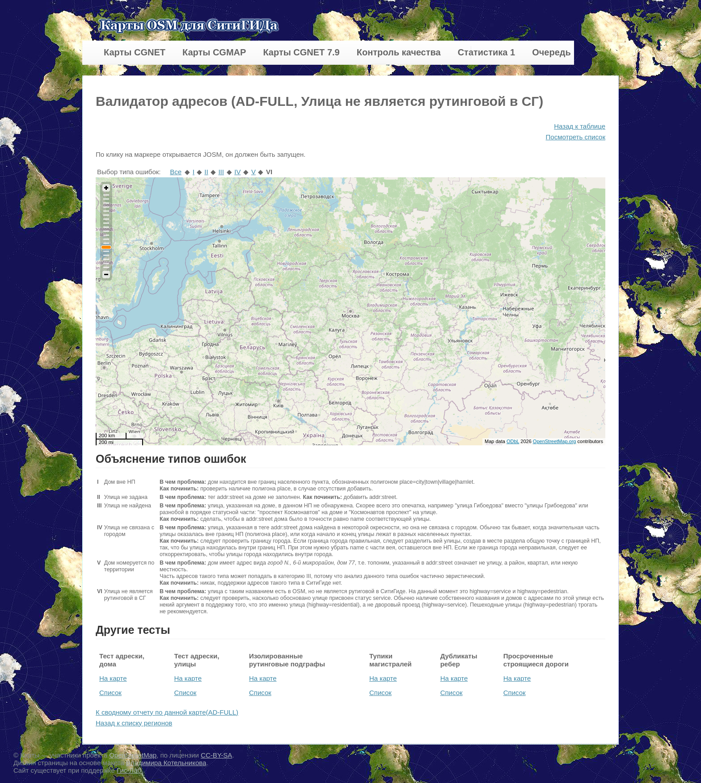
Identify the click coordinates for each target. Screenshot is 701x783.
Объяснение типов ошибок (171, 458)
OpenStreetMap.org (554, 441)
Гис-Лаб (130, 770)
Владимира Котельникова (166, 762)
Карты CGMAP (214, 52)
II (206, 172)
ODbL (513, 441)
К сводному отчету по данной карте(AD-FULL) (167, 712)
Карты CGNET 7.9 (301, 52)
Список (110, 692)
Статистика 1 (486, 52)
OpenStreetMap (132, 755)
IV (237, 172)
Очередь (551, 52)
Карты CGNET (134, 52)
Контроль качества (399, 52)
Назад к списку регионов (134, 723)
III (221, 172)
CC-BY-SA (216, 755)
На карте (113, 678)
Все (176, 172)
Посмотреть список (575, 137)
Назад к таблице (579, 126)
